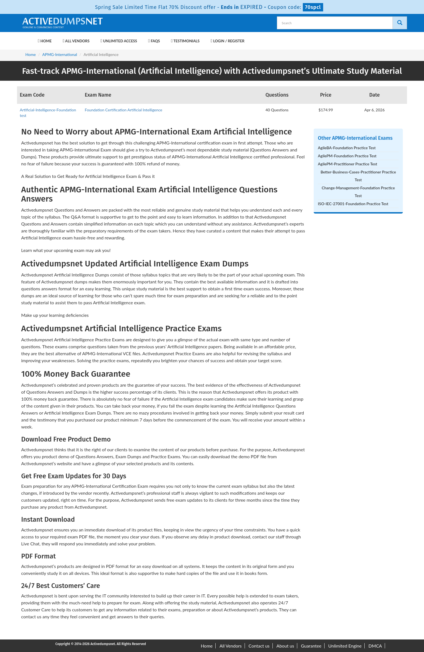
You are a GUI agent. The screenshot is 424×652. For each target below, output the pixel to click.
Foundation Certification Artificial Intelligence (123, 109)
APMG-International (59, 54)
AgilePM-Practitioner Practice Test (347, 163)
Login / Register (227, 41)
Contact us (258, 645)
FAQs (154, 41)
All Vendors (76, 41)
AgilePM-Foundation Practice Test (347, 155)
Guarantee (311, 645)
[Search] (400, 22)
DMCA (375, 645)
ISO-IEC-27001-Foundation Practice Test (353, 203)
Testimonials (185, 41)
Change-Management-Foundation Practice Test (358, 191)
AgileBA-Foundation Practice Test (347, 147)
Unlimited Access (119, 41)
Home (45, 41)
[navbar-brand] (28, 38)
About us (285, 645)
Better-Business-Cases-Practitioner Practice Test (358, 176)
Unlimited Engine (345, 645)
